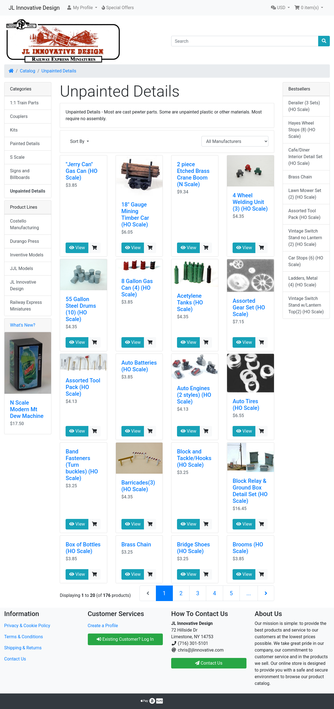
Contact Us (15, 659)
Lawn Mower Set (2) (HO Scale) (304, 194)
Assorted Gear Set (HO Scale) (249, 307)
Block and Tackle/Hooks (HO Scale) (194, 458)
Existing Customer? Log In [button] (125, 639)
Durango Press (24, 241)
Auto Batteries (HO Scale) (139, 366)
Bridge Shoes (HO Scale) (193, 547)
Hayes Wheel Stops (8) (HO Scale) (301, 129)
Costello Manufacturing (24, 224)
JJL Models (21, 268)
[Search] (244, 41)
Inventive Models (26, 255)
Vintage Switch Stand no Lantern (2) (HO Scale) (305, 237)
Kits (14, 130)
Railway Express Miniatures (26, 306)
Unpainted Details (58, 71)
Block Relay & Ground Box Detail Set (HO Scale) (250, 491)
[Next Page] (266, 593)
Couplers (19, 116)
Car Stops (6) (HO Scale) (305, 261)
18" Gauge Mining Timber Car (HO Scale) (135, 214)
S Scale (17, 157)
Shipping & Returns (23, 647)
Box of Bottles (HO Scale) (83, 547)
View (77, 247)
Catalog (27, 71)
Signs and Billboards (20, 174)
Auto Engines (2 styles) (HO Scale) (194, 395)
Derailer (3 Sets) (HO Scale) (304, 106)
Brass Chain (136, 544)
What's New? (22, 325)
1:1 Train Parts (24, 102)
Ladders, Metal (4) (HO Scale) (303, 281)
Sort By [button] (77, 141)
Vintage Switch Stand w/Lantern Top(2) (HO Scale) (306, 305)
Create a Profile (103, 625)
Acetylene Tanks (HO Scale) (190, 302)
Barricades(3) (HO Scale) (138, 486)
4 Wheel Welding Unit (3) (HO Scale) (250, 202)
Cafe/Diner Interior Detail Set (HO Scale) (305, 156)
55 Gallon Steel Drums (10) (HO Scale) (81, 309)
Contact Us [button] (209, 663)
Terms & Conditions (23, 636)
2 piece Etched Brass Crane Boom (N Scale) (193, 174)
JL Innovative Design (34, 7)
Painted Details (25, 143)
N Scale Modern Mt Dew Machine (26, 409)
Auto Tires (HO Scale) (246, 404)
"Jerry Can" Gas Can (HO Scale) (82, 171)
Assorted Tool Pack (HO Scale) (83, 387)
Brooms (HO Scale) (248, 547)
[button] (81, 7)
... (248, 593)
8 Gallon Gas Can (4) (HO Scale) (137, 288)
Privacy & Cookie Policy (27, 625)
